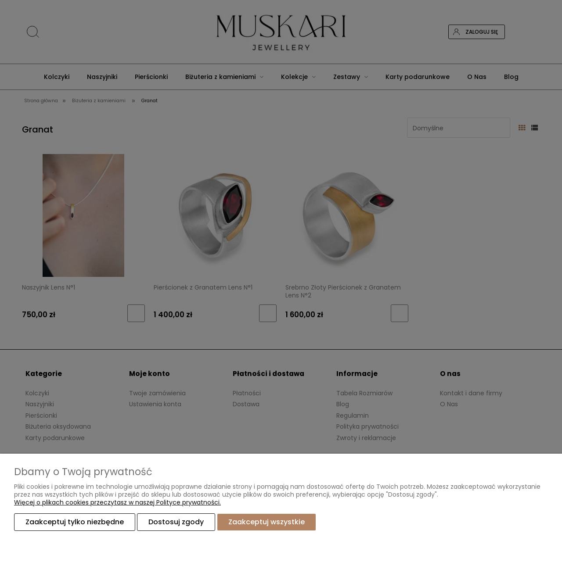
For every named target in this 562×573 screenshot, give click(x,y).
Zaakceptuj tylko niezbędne (74, 522)
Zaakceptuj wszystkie (266, 522)
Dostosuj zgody (176, 522)
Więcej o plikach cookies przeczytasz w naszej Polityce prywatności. (117, 502)
